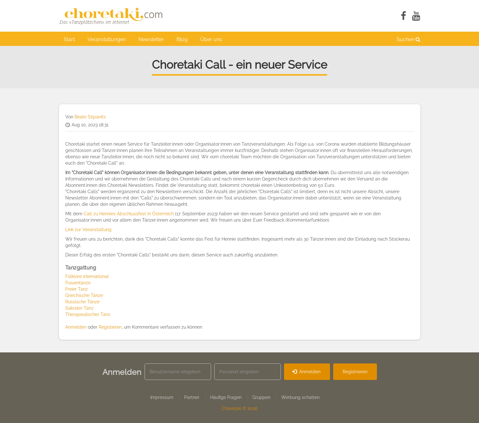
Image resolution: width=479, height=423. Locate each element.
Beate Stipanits (90, 116)
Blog (182, 39)
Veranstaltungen (106, 39)
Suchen (408, 39)
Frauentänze (78, 282)
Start (69, 39)
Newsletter (151, 39)
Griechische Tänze (84, 295)
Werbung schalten (300, 397)
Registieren (110, 327)
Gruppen (261, 397)
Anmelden (76, 327)
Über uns (211, 39)
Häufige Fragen (226, 397)
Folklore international (87, 276)
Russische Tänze (82, 301)
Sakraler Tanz (79, 308)
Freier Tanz (76, 289)
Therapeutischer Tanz (87, 314)
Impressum (161, 397)
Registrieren (355, 371)
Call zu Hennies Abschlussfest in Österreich (129, 213)
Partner (191, 397)
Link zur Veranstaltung (88, 229)
